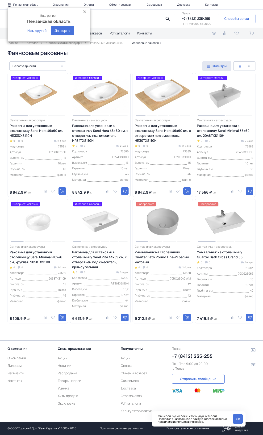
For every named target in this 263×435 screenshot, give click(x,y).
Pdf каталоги (120, 33)
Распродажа (67, 373)
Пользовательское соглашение (188, 428)
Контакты (211, 5)
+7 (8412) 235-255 (196, 18)
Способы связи (236, 18)
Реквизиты (16, 373)
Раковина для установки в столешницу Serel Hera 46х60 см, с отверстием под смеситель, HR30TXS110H (163, 133)
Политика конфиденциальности (121, 428)
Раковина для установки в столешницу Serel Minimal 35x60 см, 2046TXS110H (223, 130)
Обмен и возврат (120, 5)
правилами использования (176, 422)
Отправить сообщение (198, 378)
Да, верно (62, 30)
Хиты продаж (68, 395)
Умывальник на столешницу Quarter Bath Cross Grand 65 (219, 254)
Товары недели (69, 380)
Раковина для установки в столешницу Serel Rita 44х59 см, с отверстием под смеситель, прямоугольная (99, 259)
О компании (61, 5)
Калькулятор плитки (136, 411)
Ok (238, 419)
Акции (62, 358)
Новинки (64, 365)
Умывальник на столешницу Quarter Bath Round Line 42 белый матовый (162, 257)
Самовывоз (154, 5)
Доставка (183, 5)
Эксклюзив (66, 403)
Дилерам (15, 365)
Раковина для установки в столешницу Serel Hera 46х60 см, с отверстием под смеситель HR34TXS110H (100, 133)
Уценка (63, 388)
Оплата (89, 5)
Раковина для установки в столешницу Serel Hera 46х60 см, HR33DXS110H (36, 130)
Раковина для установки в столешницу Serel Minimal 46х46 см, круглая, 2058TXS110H (36, 257)
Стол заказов (91, 33)
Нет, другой (36, 30)
